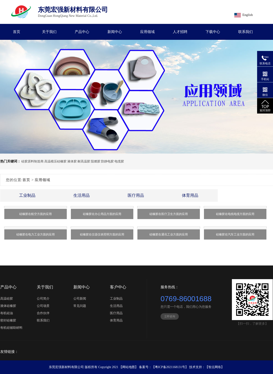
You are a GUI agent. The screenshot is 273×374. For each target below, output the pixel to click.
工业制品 (27, 195)
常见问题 (79, 306)
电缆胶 (119, 161)
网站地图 (128, 367)
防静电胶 (107, 161)
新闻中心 (114, 32)
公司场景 (43, 306)
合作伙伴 (43, 313)
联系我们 (245, 32)
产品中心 (82, 32)
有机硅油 (6, 313)
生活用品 (81, 195)
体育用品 (190, 195)
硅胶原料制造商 (32, 161)
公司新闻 (79, 298)
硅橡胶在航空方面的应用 (35, 214)
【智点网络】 (214, 367)
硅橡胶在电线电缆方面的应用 (235, 214)
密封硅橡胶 (8, 320)
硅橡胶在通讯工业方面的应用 (168, 234)
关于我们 (49, 32)
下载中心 (213, 32)
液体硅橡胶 (8, 306)
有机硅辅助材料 (11, 327)
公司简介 (43, 298)
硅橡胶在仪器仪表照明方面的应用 (102, 234)
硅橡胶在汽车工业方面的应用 (235, 234)
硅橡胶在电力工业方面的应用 (35, 234)
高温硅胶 (6, 298)
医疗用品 (136, 195)
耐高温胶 (83, 161)
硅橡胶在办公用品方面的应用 (102, 214)
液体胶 (72, 161)
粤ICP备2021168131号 (170, 367)
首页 (16, 32)
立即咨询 (169, 316)
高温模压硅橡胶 (55, 161)
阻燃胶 (95, 161)
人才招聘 (180, 32)
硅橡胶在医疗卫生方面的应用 (168, 214)
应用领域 (147, 32)
